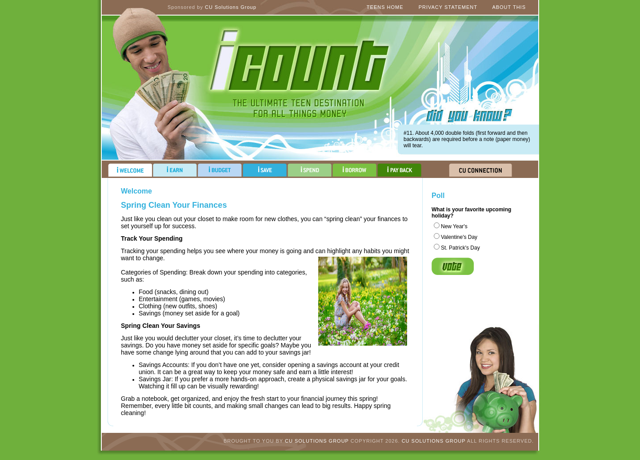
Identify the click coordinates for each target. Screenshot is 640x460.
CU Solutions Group (230, 7)
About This (509, 7)
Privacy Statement (448, 7)
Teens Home (385, 7)
